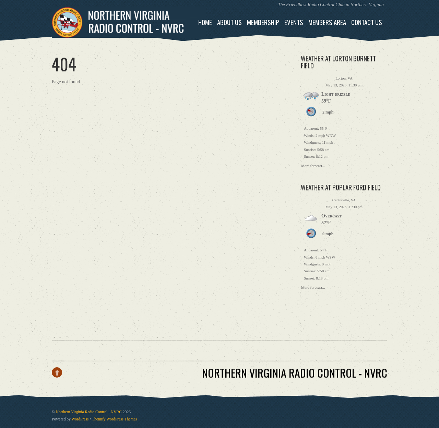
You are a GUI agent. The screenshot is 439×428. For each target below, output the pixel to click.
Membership (263, 22)
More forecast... (313, 165)
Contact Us (366, 22)
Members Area (327, 22)
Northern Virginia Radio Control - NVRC (89, 412)
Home (205, 22)
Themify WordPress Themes (114, 419)
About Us (229, 22)
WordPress (80, 419)
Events (293, 22)
